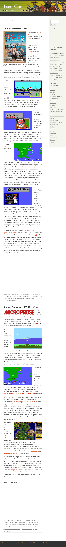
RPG (51, 135)
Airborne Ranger (8, 394)
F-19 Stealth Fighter (30, 394)
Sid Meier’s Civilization (28, 402)
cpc (38, 296)
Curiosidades (54, 98)
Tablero (52, 140)
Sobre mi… (12, 14)
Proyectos (6, 14)
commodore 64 (33, 296)
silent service (25, 527)
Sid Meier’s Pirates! (18, 394)
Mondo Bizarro (54, 120)
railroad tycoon (12, 527)
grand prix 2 (16, 524)
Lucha (52, 118)
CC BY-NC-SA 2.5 (33, 543)
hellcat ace (28, 524)
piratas (22, 298)
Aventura (52, 92)
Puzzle (52, 131)
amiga (5, 296)
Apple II (6, 233)
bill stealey (24, 522)
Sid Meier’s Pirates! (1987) (16, 28)
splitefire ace (7, 529)
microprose (7, 298)
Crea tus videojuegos (56, 96)
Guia (51, 114)
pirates (27, 298)
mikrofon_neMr (54, 75)
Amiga (10, 233)
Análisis (20, 294)
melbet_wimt (53, 64)
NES (36, 235)
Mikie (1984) (61, 55)
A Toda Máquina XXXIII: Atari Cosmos (56, 71)
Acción (52, 88)
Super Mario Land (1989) (57, 62)
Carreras (52, 94)
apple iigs (21, 296)
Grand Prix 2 (15, 453)
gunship (22, 524)
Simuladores (53, 138)
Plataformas (53, 129)
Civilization (15, 252)
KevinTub (53, 55)
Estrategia (26, 294)
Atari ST (15, 233)
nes (11, 298)
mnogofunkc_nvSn (55, 68)
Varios (52, 142)
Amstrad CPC (37, 230)
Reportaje (33, 520)
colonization (37, 522)
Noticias (52, 127)
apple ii (16, 296)
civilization (30, 522)
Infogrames (14, 470)
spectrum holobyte (35, 527)
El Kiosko (52, 105)
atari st (26, 296)
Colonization (7, 453)
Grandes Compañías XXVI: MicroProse (21, 307)
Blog (1, 14)
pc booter (17, 298)
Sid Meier (35, 323)
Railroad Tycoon (16, 402)
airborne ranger (16, 522)
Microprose (31, 52)
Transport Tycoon (35, 451)
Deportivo (53, 101)
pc (13, 298)
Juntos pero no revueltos (57, 116)
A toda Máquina (54, 85)
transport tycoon (15, 529)
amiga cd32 (10, 296)
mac (41, 296)
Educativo (53, 103)
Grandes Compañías (24, 520)
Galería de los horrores (56, 109)
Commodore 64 (27, 230)
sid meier (31, 298)
